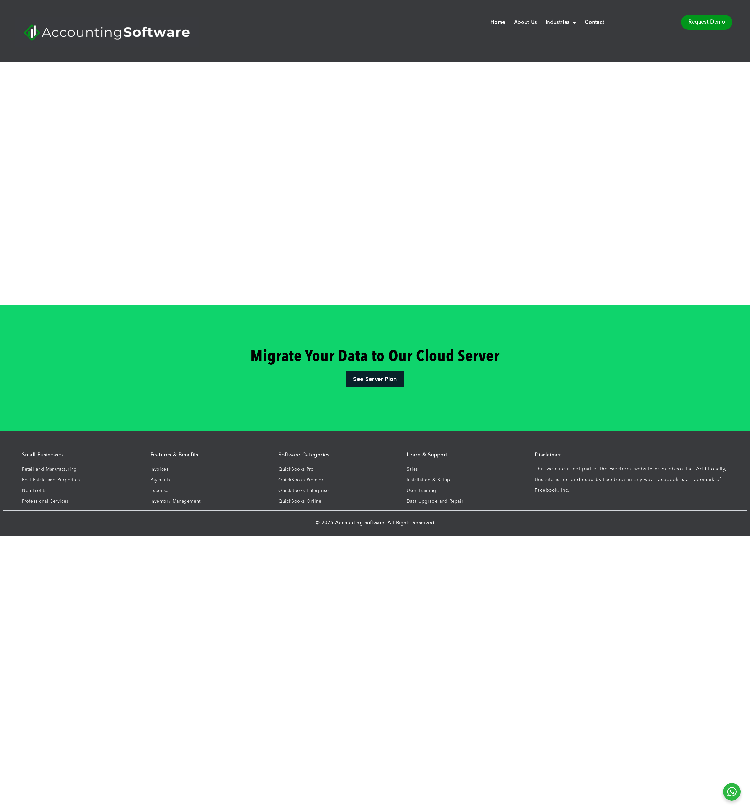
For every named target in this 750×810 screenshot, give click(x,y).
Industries (561, 22)
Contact (594, 22)
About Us (525, 22)
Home (497, 22)
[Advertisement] (285, 136)
